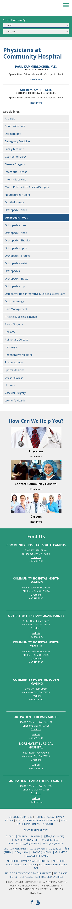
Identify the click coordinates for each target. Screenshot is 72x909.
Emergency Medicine (17, 141)
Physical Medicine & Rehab (21, 316)
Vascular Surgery (15, 393)
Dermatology (13, 134)
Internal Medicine (15, 179)
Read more (36, 79)
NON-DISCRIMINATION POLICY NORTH (37, 820)
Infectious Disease (16, 172)
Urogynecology (14, 377)
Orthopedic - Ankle (16, 210)
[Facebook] (32, 902)
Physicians (36, 451)
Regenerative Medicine (19, 355)
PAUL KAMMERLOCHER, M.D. (36, 66)
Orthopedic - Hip (15, 286)
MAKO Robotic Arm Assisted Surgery (27, 187)
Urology (10, 385)
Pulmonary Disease (16, 339)
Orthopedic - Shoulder (18, 240)
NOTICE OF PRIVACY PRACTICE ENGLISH (29, 860)
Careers (36, 516)
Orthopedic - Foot (16, 217)
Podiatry (10, 332)
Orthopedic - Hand (16, 225)
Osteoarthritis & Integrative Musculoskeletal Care (35, 294)
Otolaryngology (14, 301)
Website (36, 633)
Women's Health (15, 400)
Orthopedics (12, 271)
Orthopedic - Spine (16, 248)
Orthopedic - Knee (16, 233)
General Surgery (15, 164)
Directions (36, 557)
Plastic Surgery (14, 324)
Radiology (11, 347)
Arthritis (10, 118)
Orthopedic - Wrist (16, 263)
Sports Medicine (14, 370)
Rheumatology (14, 362)
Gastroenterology (16, 156)
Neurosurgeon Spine (18, 195)
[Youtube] (38, 902)
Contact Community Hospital (36, 484)
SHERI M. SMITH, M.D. (36, 90)
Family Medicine (14, 149)
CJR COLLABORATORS (20, 816)
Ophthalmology (14, 202)
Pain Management (16, 309)
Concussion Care (15, 126)
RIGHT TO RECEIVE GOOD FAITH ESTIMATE (28, 873)
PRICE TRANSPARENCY (36, 830)
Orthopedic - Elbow (16, 278)
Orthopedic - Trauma (17, 255)
